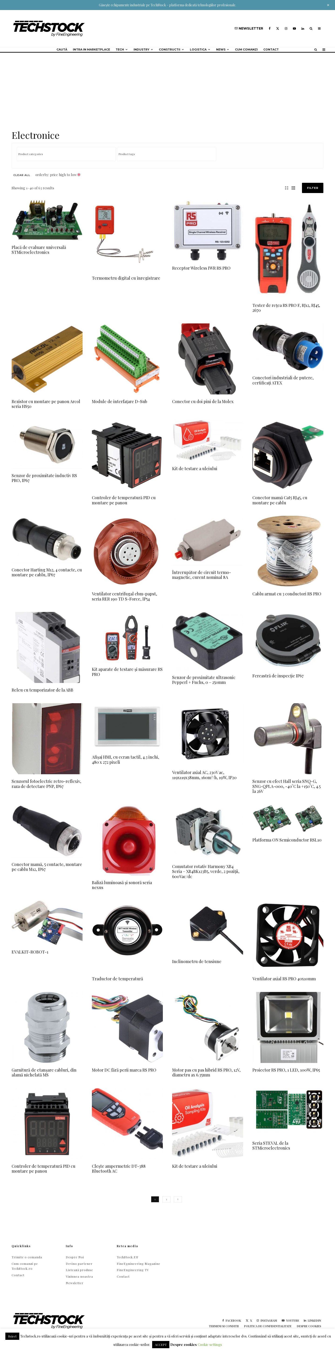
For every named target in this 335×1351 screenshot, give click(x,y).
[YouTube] (294, 28)
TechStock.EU (127, 1257)
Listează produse (79, 1270)
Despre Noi (75, 1257)
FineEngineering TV (133, 1270)
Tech (120, 49)
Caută (62, 49)
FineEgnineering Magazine (138, 1264)
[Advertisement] (167, 87)
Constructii (169, 49)
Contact (271, 49)
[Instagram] (286, 28)
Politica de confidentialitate (267, 1326)
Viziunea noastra (79, 1276)
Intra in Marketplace (91, 49)
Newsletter (75, 1283)
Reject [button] (12, 1336)
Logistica (198, 49)
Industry (141, 49)
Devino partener (79, 1264)
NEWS (220, 49)
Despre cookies (309, 1326)
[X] (277, 28)
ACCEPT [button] (161, 1345)
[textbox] (67, 154)
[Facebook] (269, 28)
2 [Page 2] (166, 1199)
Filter (312, 188)
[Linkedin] (303, 28)
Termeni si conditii (224, 1326)
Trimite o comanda (27, 1257)
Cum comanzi (246, 49)
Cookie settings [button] (210, 1344)
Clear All (21, 175)
